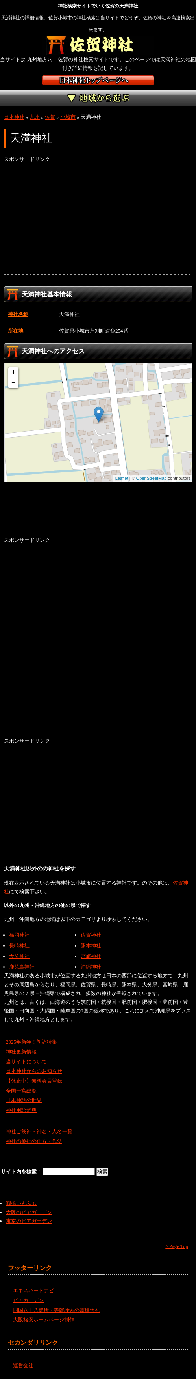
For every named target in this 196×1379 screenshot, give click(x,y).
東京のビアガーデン (29, 1221)
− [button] (13, 383)
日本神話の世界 (24, 1100)
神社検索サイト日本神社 (98, 80)
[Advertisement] (98, 219)
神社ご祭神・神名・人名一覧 (39, 1131)
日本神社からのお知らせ (34, 1071)
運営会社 (23, 1365)
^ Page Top (176, 1246)
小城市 (68, 117)
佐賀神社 (91, 935)
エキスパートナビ (33, 1290)
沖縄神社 (91, 967)
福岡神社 (19, 935)
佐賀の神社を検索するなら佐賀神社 (98, 45)
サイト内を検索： (22, 1172)
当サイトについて (26, 1062)
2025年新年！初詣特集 (31, 1042)
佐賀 (50, 117)
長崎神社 (19, 946)
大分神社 (19, 956)
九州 (35, 117)
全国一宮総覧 (21, 1091)
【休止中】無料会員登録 (34, 1081)
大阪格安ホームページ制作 (43, 1320)
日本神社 (14, 117)
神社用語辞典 (21, 1110)
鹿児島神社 (22, 967)
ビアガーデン (28, 1300)
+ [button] (13, 372)
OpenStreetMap (151, 478)
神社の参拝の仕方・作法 (34, 1141)
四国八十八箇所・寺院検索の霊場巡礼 (56, 1310)
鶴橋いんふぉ (21, 1203)
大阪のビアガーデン (29, 1212)
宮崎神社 (91, 956)
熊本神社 (91, 946)
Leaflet (121, 478)
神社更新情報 (21, 1052)
